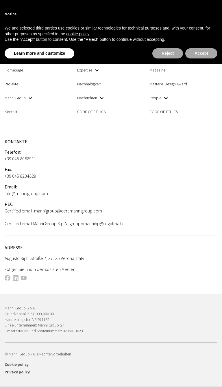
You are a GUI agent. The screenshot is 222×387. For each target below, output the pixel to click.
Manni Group (18, 98)
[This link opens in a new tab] (7, 279)
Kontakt (11, 111)
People (158, 98)
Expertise (88, 70)
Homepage (14, 70)
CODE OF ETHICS (91, 111)
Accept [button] (201, 53)
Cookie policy (17, 364)
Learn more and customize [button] (39, 53)
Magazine (157, 70)
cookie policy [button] (77, 34)
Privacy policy (17, 372)
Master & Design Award (168, 84)
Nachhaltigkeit (89, 84)
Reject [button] (168, 53)
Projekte (11, 84)
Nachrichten (90, 98)
